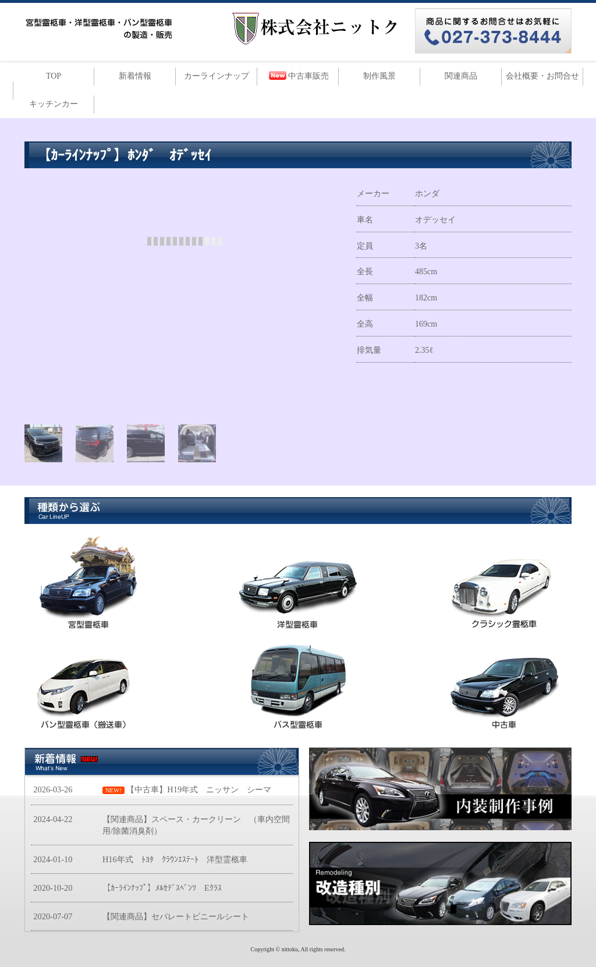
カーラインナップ (216, 76)
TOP (53, 76)
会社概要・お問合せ (542, 76)
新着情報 (135, 76)
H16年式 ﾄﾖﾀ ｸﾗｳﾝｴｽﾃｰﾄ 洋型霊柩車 (174, 859)
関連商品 (461, 76)
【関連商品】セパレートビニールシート (175, 916)
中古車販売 (308, 76)
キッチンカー (53, 104)
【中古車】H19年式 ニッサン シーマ (198, 789)
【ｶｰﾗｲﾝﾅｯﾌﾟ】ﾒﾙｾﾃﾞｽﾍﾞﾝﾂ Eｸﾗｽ (162, 887)
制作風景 (379, 76)
